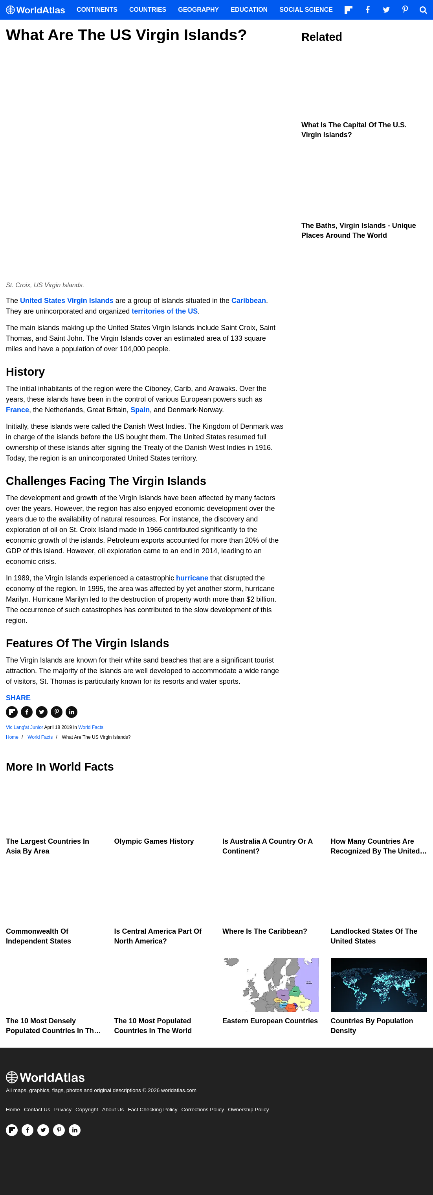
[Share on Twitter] (42, 712)
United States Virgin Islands (67, 301)
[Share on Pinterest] (56, 712)
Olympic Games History (154, 841)
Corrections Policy (202, 1109)
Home (13, 1109)
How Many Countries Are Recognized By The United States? (375, 851)
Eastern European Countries (270, 1021)
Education (249, 9)
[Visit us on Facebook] (27, 1130)
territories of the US (165, 311)
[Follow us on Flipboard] (12, 1130)
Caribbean (248, 301)
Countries (147, 9)
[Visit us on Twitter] (43, 1130)
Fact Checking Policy (152, 1109)
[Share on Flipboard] (12, 712)
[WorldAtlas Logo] (38, 10)
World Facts (90, 727)
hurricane (192, 578)
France (17, 410)
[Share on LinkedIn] (71, 712)
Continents (97, 9)
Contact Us (37, 1109)
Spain (140, 410)
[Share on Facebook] (27, 712)
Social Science (306, 9)
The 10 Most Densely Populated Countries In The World (52, 1030)
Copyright (86, 1109)
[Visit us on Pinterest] (59, 1130)
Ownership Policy (248, 1109)
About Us (113, 1109)
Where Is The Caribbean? (264, 931)
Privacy (63, 1109)
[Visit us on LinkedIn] (75, 1130)
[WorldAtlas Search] (423, 10)
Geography (198, 9)
